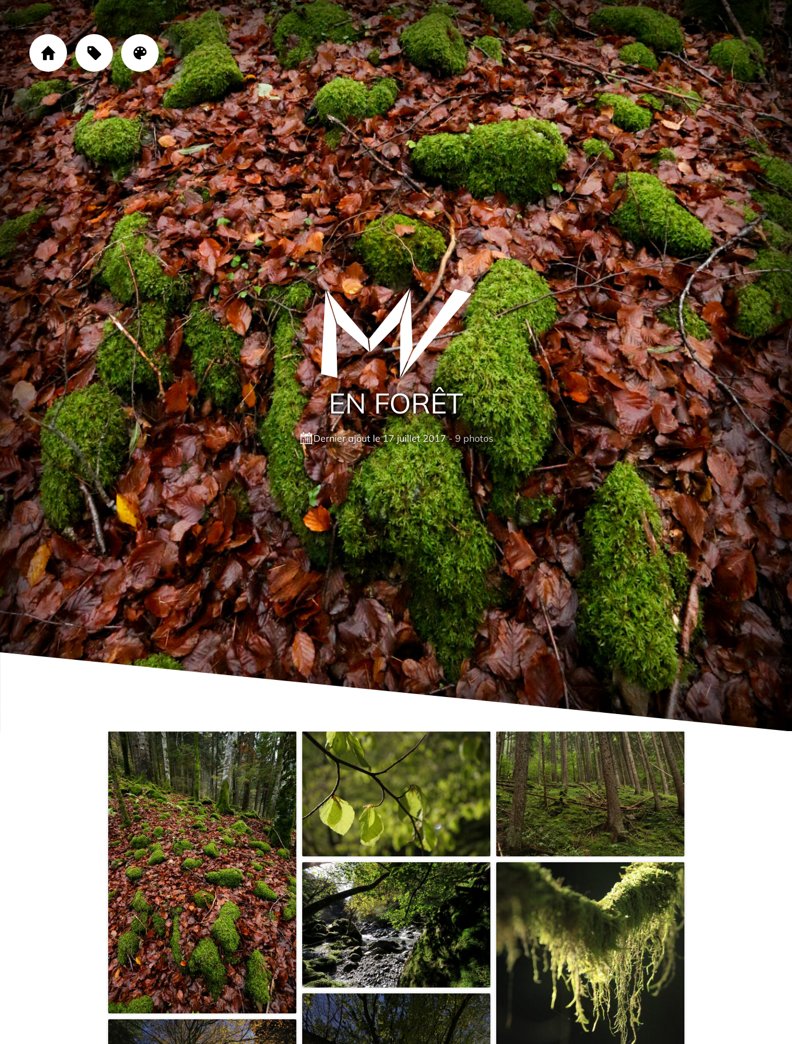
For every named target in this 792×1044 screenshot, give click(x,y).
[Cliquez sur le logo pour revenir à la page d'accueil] (396, 333)
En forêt (396, 403)
